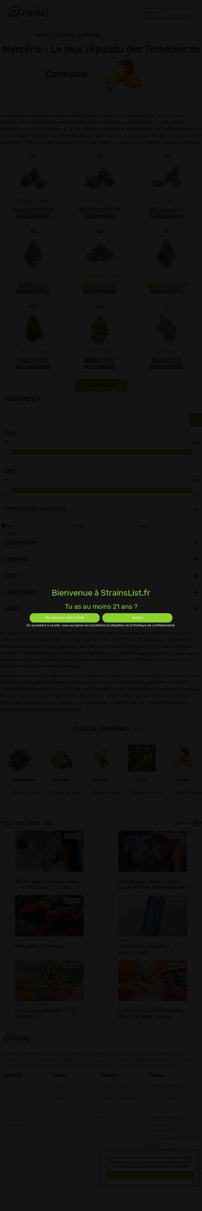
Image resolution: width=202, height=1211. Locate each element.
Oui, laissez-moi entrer (65, 617)
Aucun (137, 617)
